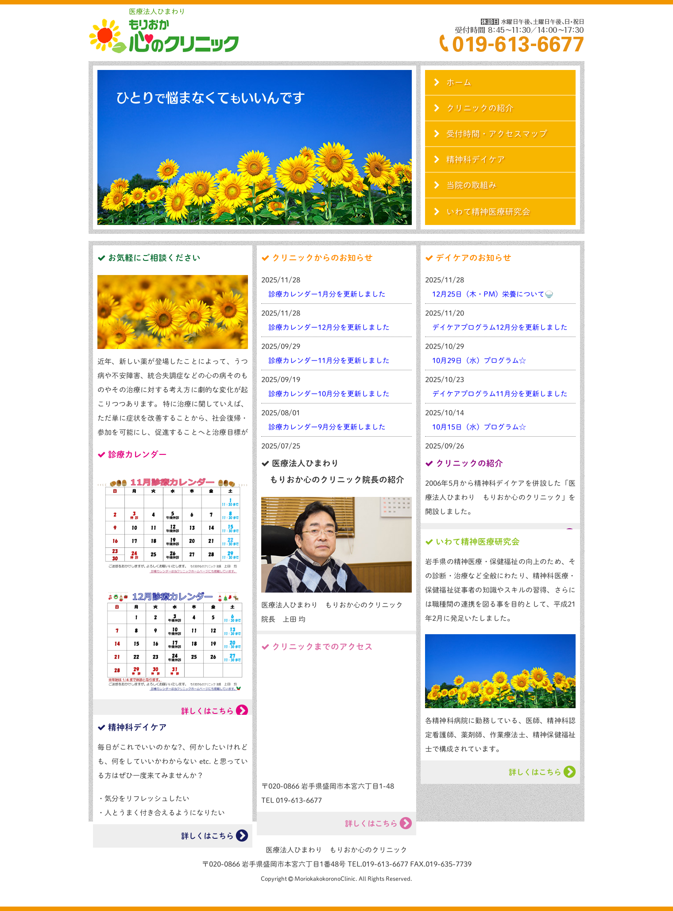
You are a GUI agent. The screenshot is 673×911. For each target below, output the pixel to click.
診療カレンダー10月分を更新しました (329, 393)
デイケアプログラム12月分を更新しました (500, 327)
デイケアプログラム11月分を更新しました (500, 393)
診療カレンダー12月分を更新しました (329, 327)
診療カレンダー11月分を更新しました (329, 360)
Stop (258, 231)
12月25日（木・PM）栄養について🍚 (492, 294)
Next (405, 147)
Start (251, 231)
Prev (104, 147)
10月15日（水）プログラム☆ (479, 426)
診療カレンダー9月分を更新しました (327, 426)
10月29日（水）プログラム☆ (479, 360)
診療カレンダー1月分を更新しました (327, 294)
